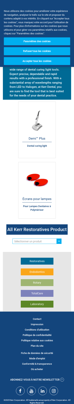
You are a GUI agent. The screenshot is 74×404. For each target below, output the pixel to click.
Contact (37, 319)
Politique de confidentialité (37, 335)
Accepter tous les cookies (36, 61)
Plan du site (37, 345)
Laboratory (37, 304)
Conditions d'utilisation (37, 329)
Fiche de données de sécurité (37, 353)
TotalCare (37, 293)
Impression (37, 324)
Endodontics (37, 271)
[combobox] (37, 241)
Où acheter (37, 369)
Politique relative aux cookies (37, 340)
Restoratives (37, 261)
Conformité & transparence (37, 363)
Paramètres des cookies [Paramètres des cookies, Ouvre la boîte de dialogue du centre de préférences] (37, 41)
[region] (37, 33)
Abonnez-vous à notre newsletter (37, 380)
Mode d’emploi (37, 358)
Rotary (37, 282)
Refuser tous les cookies (37, 51)
